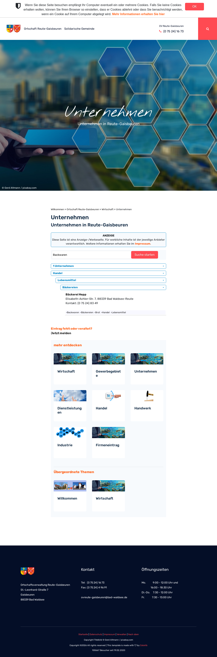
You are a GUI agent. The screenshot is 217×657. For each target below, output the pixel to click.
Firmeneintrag (107, 445)
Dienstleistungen (69, 410)
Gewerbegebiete (108, 373)
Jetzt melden (61, 333)
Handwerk (142, 408)
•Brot (97, 312)
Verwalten (121, 634)
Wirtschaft (107, 209)
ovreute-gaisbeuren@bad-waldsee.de (104, 597)
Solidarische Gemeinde (79, 28)
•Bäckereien (86, 312)
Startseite (83, 634)
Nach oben (133, 634)
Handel (101, 408)
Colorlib (143, 645)
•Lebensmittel (118, 312)
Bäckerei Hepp (76, 294)
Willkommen (57, 209)
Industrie (64, 445)
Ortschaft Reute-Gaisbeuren (42, 28)
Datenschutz (96, 634)
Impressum (109, 634)
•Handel (105, 312)
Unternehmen (145, 371)
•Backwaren (72, 312)
